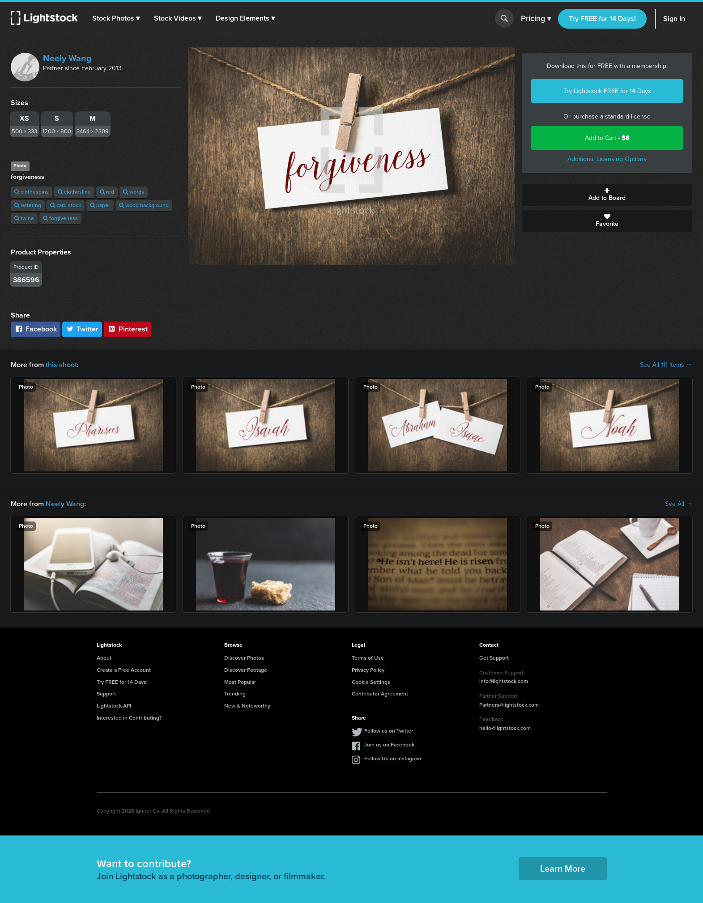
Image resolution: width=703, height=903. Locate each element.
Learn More (562, 868)
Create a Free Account (124, 670)
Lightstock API (114, 706)
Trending (235, 694)
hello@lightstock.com (505, 728)
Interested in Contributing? (129, 718)
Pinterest (127, 329)
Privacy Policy (368, 670)
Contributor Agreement (380, 694)
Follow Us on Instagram (392, 759)
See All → (678, 504)
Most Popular (240, 682)
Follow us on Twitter (388, 731)
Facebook (35, 329)
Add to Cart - (607, 138)
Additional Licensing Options (607, 159)
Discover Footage (245, 670)
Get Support (494, 658)
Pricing (536, 19)
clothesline (74, 192)
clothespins (31, 192)
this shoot (61, 365)
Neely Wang (67, 58)
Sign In (674, 18)
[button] (116, 18)
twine (24, 218)
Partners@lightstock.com (509, 705)
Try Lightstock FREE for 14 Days (607, 91)
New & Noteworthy (247, 706)
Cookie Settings (371, 682)
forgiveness (60, 218)
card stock (65, 205)
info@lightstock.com (503, 681)
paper (100, 205)
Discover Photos (244, 658)
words (133, 192)
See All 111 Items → (666, 364)
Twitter (82, 329)
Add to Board (607, 195)
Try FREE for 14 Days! (602, 18)
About (104, 658)
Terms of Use (368, 658)
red (107, 192)
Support (106, 694)
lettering (27, 205)
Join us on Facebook (389, 745)
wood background (144, 205)
